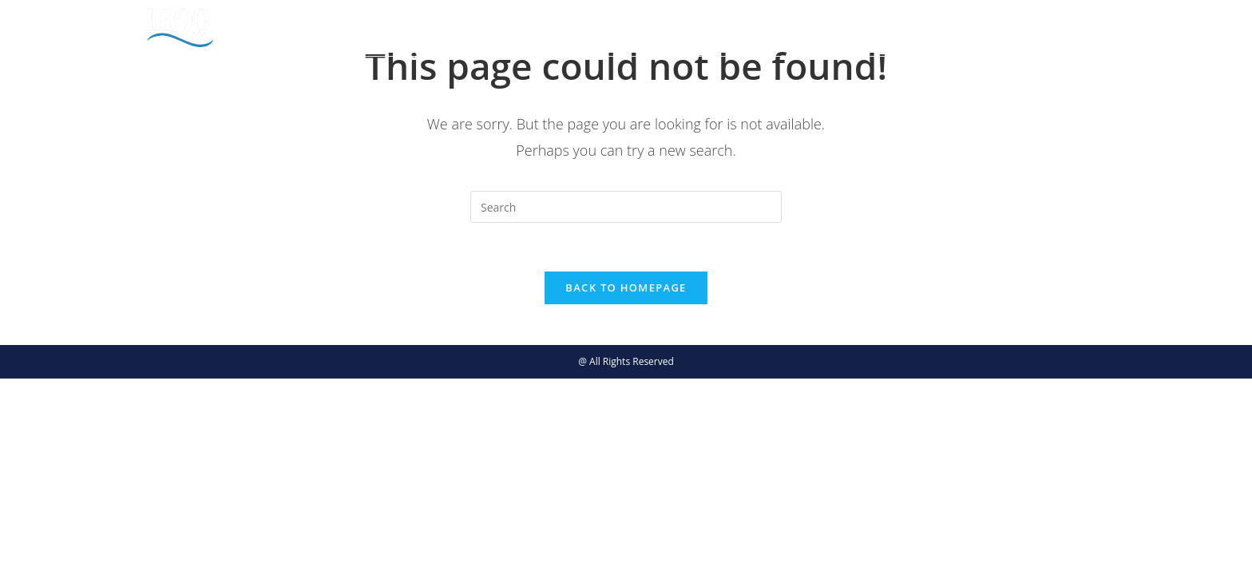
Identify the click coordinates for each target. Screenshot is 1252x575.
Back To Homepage (625, 287)
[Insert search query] (626, 207)
